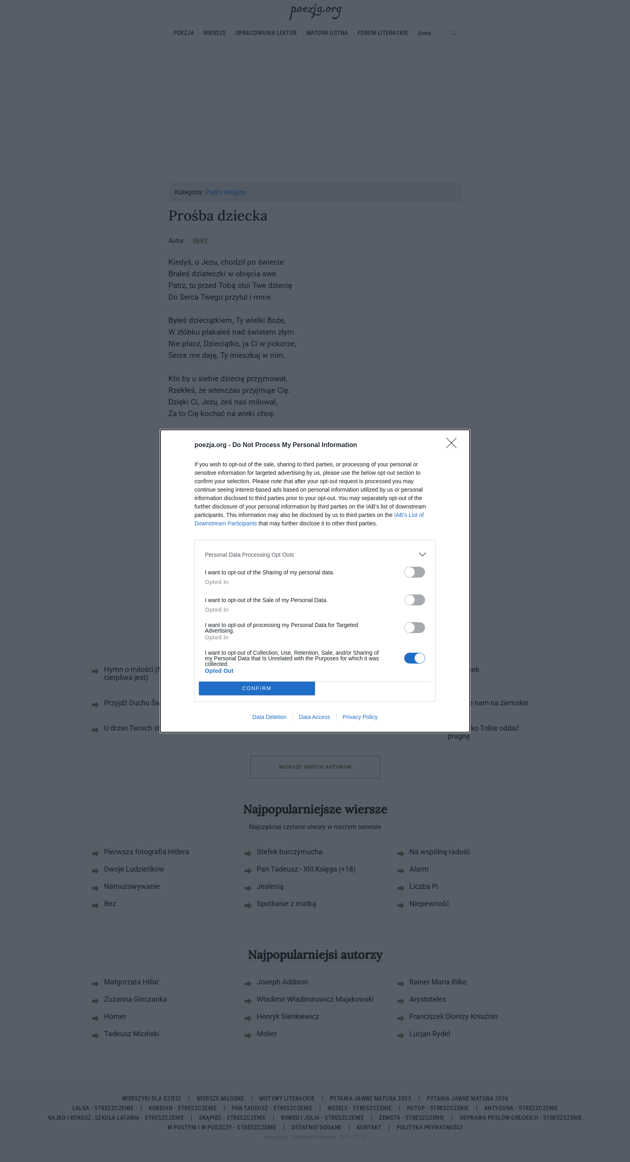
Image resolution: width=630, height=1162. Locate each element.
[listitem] (315, 554)
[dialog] (315, 581)
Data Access (314, 717)
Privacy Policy (360, 717)
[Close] (454, 445)
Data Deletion (269, 717)
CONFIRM (257, 689)
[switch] (414, 572)
